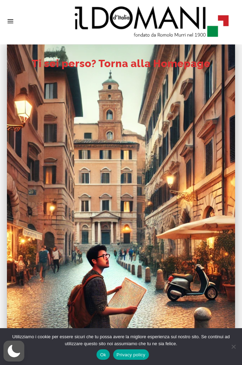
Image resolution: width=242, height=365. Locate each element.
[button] (13, 351)
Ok (103, 354)
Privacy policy (131, 354)
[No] (233, 346)
